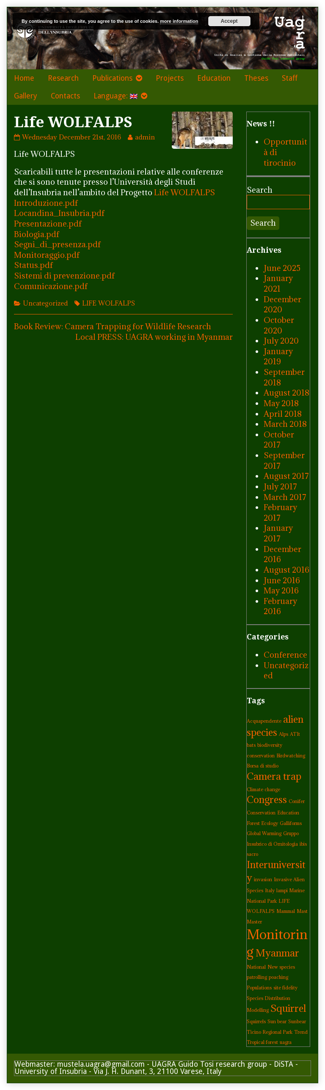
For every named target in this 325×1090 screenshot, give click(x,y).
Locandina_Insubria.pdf (59, 213)
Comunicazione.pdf (51, 286)
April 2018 (283, 414)
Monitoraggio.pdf (47, 255)
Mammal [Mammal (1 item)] (285, 911)
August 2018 (286, 393)
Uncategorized (45, 303)
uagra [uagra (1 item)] (286, 1042)
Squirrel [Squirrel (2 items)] (288, 1008)
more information (179, 21)
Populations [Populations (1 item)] (259, 988)
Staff (289, 78)
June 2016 (282, 580)
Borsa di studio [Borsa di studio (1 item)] (262, 766)
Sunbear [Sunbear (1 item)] (297, 1021)
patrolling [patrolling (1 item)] (257, 977)
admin (145, 137)
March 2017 (285, 497)
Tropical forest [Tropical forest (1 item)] (262, 1042)
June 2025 (282, 268)
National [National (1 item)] (256, 967)
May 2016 (281, 590)
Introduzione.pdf (46, 203)
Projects (170, 78)
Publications (112, 78)
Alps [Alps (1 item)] (283, 734)
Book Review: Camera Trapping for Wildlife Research (112, 326)
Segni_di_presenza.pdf (57, 244)
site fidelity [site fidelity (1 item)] (285, 988)
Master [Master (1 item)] (254, 922)
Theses (256, 78)
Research (63, 78)
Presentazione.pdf (48, 224)
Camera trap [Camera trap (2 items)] (274, 776)
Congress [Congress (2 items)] (267, 799)
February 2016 (280, 606)
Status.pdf (33, 265)
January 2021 (278, 283)
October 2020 (279, 325)
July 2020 (281, 341)
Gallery (25, 96)
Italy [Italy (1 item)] (270, 890)
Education (214, 78)
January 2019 (278, 356)
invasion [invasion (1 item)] (263, 879)
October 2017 (279, 439)
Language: (116, 96)
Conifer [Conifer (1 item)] (297, 801)
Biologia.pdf (36, 234)
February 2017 (280, 512)
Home (24, 78)
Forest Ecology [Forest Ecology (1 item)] (262, 823)
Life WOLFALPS (184, 192)
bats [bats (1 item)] (251, 745)
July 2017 (280, 486)
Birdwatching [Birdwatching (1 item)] (290, 756)
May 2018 (281, 403)
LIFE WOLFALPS (108, 303)
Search (260, 190)
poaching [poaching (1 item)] (278, 977)
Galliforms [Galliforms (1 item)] (291, 823)
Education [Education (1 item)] (288, 813)
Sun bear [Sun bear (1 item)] (276, 1021)
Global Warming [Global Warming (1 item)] (264, 833)
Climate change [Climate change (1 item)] (263, 789)
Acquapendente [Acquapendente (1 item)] (264, 721)
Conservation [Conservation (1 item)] (261, 813)
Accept (229, 21)
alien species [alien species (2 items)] (275, 725)
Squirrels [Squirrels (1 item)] (256, 1021)
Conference (285, 655)
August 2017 (286, 476)
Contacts (65, 96)
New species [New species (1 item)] (281, 967)
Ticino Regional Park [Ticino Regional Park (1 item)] (269, 1032)
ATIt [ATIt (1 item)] (295, 734)
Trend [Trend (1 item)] (301, 1032)
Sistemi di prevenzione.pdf (64, 275)
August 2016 (286, 570)
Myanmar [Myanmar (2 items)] (277, 953)
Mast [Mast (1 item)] (302, 911)
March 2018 (285, 424)
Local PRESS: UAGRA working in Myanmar (154, 337)
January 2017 (278, 533)
